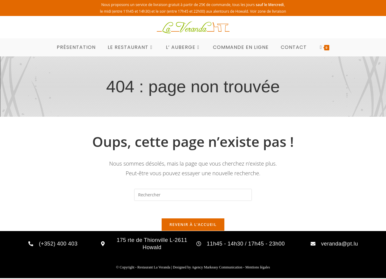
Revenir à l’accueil (193, 225)
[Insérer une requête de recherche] (193, 195)
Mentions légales (257, 268)
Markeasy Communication (223, 268)
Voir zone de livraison (268, 11)
